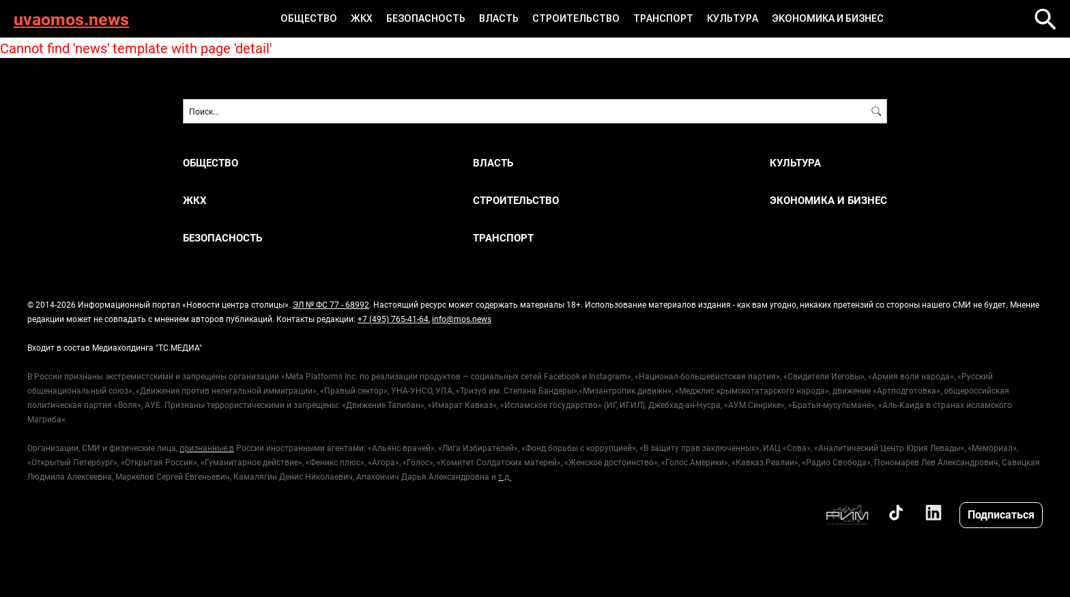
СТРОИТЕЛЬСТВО (576, 18)
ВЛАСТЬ (499, 18)
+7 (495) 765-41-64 (393, 318)
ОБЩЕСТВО (308, 18)
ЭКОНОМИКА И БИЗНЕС (828, 18)
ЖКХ (362, 18)
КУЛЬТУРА (732, 18)
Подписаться (1001, 514)
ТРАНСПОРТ (663, 18)
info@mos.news (461, 318)
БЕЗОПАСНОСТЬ (425, 18)
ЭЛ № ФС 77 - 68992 (331, 304)
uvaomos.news (71, 18)
